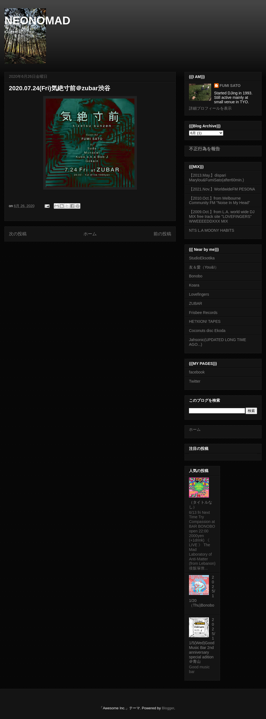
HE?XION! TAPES (205, 321)
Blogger (168, 708)
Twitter (194, 381)
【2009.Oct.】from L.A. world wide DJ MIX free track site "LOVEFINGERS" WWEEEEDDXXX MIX (222, 216)
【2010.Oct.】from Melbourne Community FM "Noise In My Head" (219, 200)
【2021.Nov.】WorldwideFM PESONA (222, 189)
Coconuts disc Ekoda (207, 330)
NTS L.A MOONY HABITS (211, 230)
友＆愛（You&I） (204, 267)
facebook (197, 372)
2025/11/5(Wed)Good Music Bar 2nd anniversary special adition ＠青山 (202, 640)
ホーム (90, 233)
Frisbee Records (203, 312)
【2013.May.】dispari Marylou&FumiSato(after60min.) (216, 177)
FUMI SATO (230, 85)
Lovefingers (199, 294)
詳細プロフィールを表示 (210, 108)
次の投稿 (18, 233)
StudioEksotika (202, 258)
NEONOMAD (37, 20)
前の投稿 (162, 233)
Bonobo (195, 276)
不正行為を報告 (204, 148)
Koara (194, 285)
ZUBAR (195, 303)
